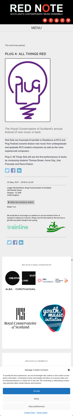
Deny (36, 398)
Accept (36, 391)
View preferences (36, 406)
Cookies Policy (29, 413)
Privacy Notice (42, 413)
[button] (68, 370)
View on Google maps (21, 202)
